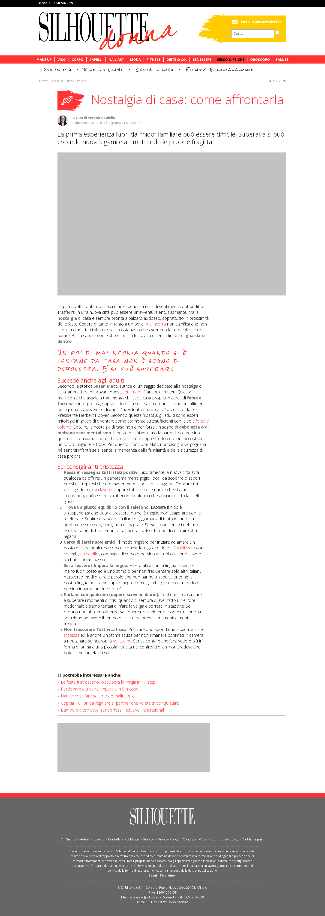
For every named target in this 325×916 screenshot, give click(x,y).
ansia (194, 629)
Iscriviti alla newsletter (261, 22)
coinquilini (89, 554)
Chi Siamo (68, 839)
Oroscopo (260, 59)
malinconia (156, 324)
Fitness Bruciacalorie (220, 69)
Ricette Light (104, 69)
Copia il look (155, 69)
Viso (61, 59)
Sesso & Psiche (230, 59)
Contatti (114, 839)
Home (43, 81)
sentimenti (132, 392)
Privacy (148, 839)
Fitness (154, 59)
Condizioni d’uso (195, 839)
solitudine (122, 641)
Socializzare (184, 548)
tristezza (71, 635)
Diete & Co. (176, 59)
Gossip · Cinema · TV (56, 3)
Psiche (82, 81)
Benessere (202, 59)
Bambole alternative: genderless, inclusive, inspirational (112, 710)
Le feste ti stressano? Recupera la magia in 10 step (108, 682)
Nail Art (116, 59)
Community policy (224, 839)
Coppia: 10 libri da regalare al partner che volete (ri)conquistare (120, 703)
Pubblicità (131, 839)
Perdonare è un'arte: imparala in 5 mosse (99, 689)
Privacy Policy (168, 839)
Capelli (96, 59)
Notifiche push (253, 839)
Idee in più (56, 69)
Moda (135, 59)
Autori (84, 839)
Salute (282, 59)
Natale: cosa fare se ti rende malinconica (98, 696)
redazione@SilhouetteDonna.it (151, 897)
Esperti (98, 839)
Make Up (44, 59)
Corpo (78, 59)
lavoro (105, 489)
